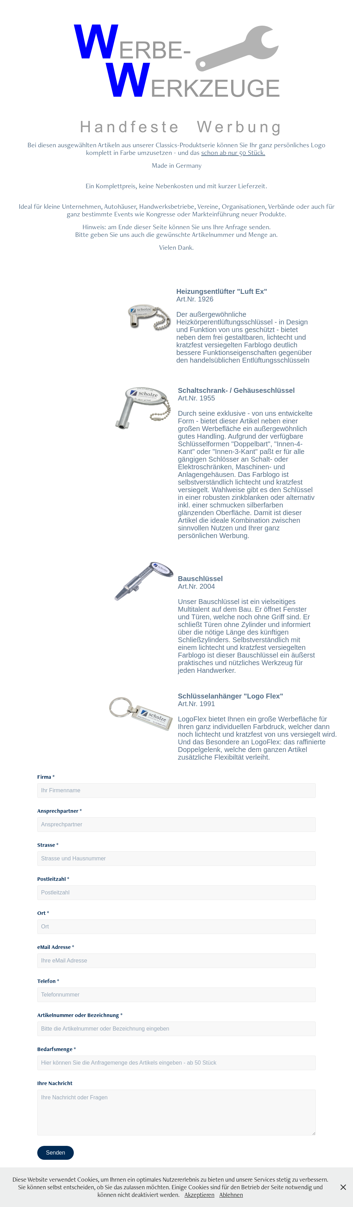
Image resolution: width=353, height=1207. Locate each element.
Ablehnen (231, 1195)
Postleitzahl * (53, 879)
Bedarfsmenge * (56, 1049)
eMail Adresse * (55, 947)
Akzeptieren (199, 1195)
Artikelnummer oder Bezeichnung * (80, 1015)
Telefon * (48, 981)
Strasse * (47, 845)
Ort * (43, 913)
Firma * (46, 777)
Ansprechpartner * (59, 811)
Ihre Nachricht (54, 1083)
